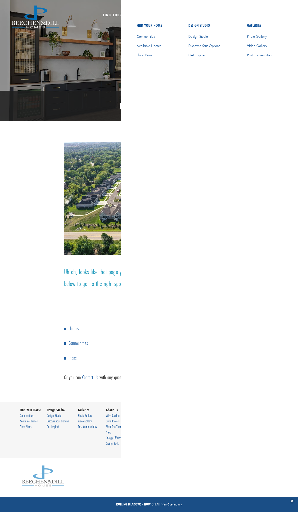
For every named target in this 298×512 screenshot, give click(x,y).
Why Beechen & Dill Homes (120, 415)
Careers (148, 426)
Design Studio (54, 415)
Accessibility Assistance (262, 447)
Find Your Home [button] (118, 14)
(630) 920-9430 (266, 426)
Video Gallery (85, 421)
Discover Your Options (58, 421)
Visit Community (172, 504)
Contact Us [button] (245, 14)
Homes (74, 328)
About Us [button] (216, 14)
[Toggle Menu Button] (280, 15)
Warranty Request (154, 421)
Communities (78, 343)
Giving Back (112, 443)
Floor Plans (25, 426)
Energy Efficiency (114, 437)
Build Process (112, 421)
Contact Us (90, 377)
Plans (73, 357)
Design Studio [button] (156, 14)
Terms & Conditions (260, 441)
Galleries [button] (189, 14)
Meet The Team (114, 426)
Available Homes (28, 421)
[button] (267, 18)
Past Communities (87, 426)
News (108, 432)
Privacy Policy (256, 435)
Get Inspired (53, 426)
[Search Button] (267, 15)
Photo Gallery (85, 415)
